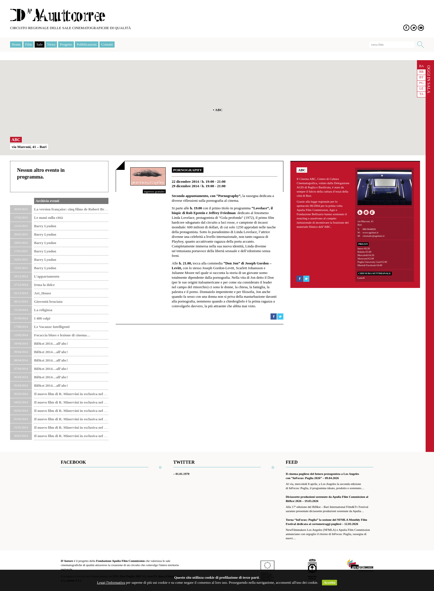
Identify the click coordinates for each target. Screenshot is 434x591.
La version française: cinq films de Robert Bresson (73, 209)
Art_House (42, 293)
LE (421, 88)
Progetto (66, 44)
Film (28, 44)
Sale (39, 44)
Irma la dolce (44, 285)
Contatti (107, 44)
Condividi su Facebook (274, 316)
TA (421, 94)
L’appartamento (47, 276)
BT (421, 77)
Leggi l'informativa (111, 582)
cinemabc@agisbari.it (373, 235)
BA (421, 66)
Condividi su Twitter (280, 316)
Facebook (406, 28)
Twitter (414, 28)
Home (16, 44)
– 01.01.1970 (181, 473)
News (51, 44)
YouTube (421, 28)
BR (421, 72)
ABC (15, 139)
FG (421, 83)
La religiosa (43, 310)
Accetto (329, 582)
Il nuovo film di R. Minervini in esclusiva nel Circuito (75, 394)
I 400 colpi (42, 318)
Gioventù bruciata (48, 301)
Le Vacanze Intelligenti (52, 327)
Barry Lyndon (45, 226)
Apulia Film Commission (360, 566)
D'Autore (57, 15)
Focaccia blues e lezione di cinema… (62, 335)
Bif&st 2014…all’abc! (51, 343)
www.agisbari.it (370, 232)
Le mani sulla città (48, 217)
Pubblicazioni (87, 44)
